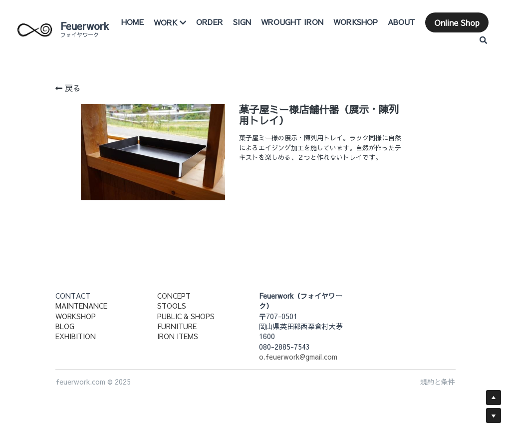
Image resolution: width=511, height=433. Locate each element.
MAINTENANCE (81, 306)
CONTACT (72, 296)
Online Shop (436, 36)
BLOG (64, 326)
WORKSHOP (75, 316)
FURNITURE (177, 326)
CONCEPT (174, 296)
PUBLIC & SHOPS (186, 316)
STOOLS (171, 306)
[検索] (483, 36)
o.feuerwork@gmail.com (298, 357)
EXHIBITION (75, 336)
